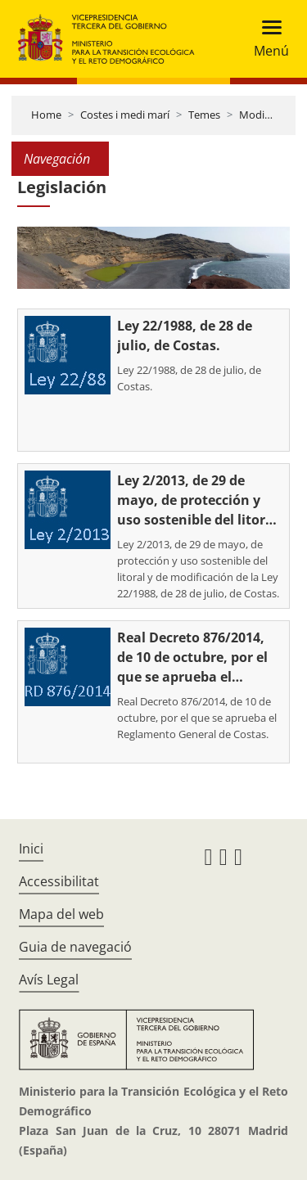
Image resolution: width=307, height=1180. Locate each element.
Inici (31, 849)
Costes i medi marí (124, 114)
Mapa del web (61, 914)
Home (46, 114)
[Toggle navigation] (266, 39)
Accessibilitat (59, 881)
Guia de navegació (75, 947)
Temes (204, 114)
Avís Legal (49, 980)
